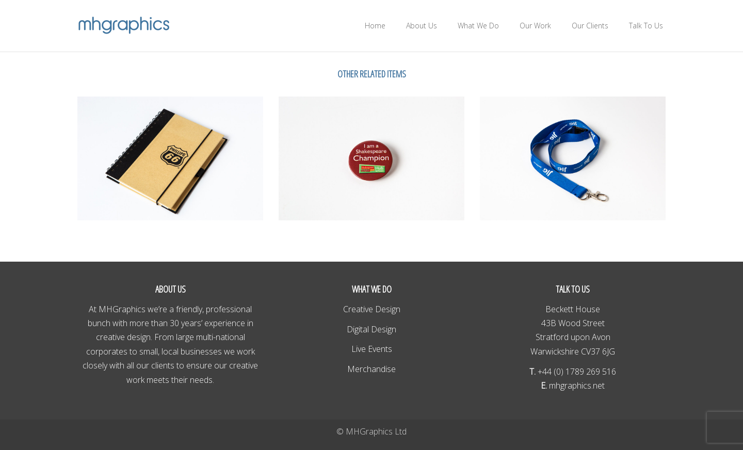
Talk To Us (646, 25)
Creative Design (371, 309)
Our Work (535, 25)
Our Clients (590, 25)
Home (375, 25)
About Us (421, 25)
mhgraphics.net (576, 385)
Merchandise (371, 369)
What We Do (478, 25)
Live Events (371, 349)
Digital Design (371, 329)
